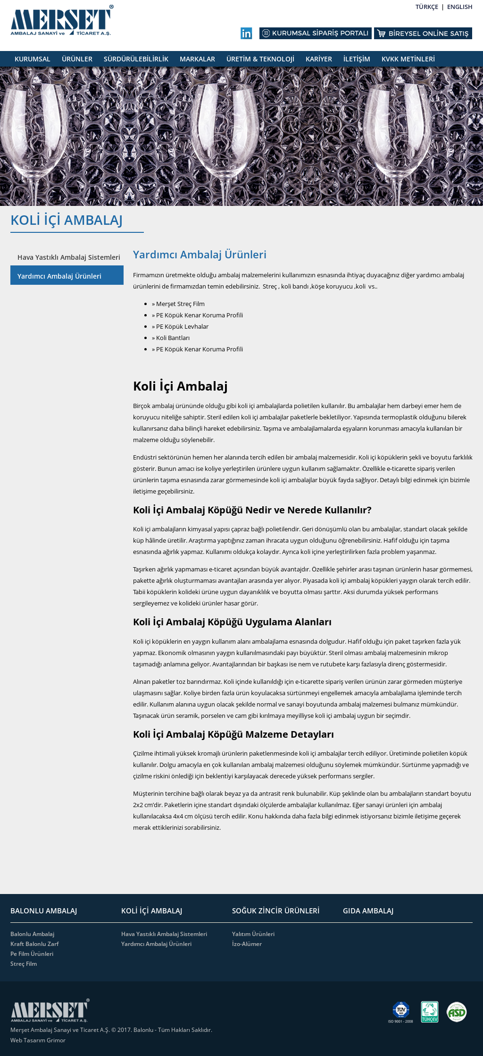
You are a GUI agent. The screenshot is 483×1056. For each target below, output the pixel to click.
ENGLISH (460, 6)
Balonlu (143, 1030)
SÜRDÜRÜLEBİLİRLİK (136, 58)
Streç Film (23, 964)
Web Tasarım (28, 1040)
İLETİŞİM (356, 58)
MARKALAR (197, 58)
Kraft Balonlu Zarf (34, 944)
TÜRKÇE (427, 6)
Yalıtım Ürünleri (253, 934)
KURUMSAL (32, 58)
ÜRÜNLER (77, 58)
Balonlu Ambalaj (32, 934)
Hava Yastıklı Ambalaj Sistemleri (68, 257)
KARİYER (319, 58)
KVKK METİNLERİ (408, 58)
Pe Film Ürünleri (31, 954)
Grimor (56, 1040)
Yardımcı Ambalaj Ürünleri (59, 276)
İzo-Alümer (247, 944)
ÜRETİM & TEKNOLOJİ (260, 58)
